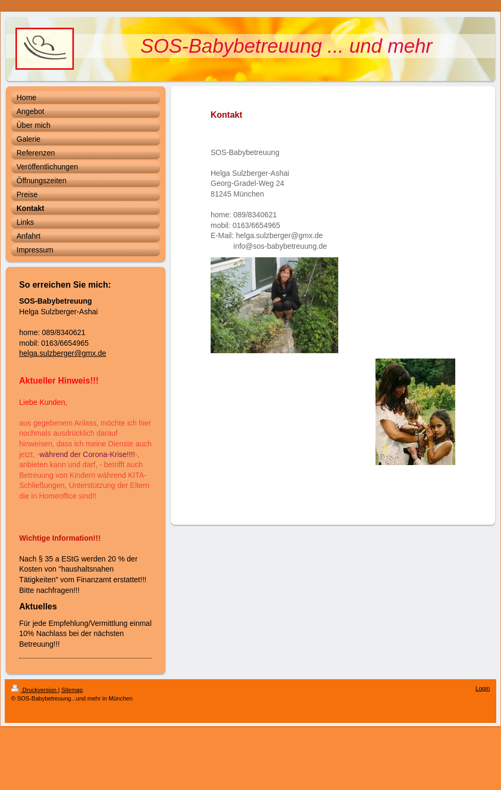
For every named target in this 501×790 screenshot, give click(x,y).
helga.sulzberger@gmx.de (62, 353)
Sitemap (71, 690)
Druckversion (34, 690)
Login (482, 688)
